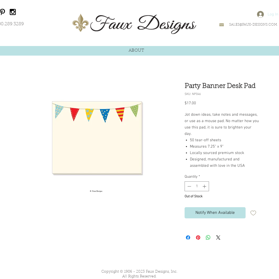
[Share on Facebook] (188, 237)
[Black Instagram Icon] (12, 12)
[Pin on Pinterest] (198, 237)
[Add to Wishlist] (253, 212)
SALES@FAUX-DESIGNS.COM (253, 24)
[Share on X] (218, 237)
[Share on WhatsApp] (208, 237)
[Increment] (205, 186)
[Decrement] (188, 186)
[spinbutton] (197, 186)
